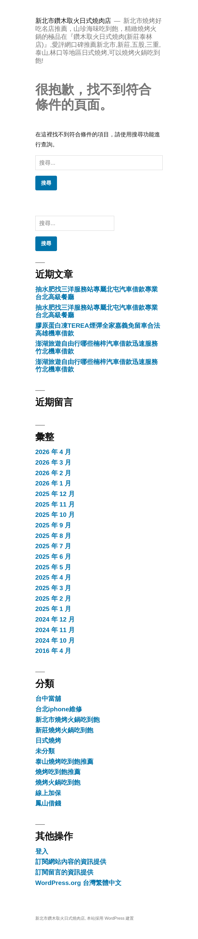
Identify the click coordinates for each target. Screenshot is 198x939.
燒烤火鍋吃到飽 (57, 782)
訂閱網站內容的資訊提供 (70, 861)
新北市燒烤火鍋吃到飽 (67, 719)
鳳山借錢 (48, 803)
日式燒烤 (48, 740)
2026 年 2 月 (53, 473)
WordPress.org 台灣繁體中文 (78, 882)
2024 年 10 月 (55, 640)
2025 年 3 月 (53, 587)
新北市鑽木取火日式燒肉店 (73, 20)
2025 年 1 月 (53, 608)
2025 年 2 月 (53, 598)
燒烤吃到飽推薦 (57, 771)
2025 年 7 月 (53, 546)
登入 (41, 851)
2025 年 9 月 (53, 525)
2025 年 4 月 (53, 577)
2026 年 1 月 (53, 483)
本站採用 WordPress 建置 (110, 918)
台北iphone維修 (58, 709)
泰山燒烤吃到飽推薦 (64, 761)
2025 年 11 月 (55, 504)
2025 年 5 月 (53, 567)
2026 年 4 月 (53, 451)
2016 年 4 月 (53, 650)
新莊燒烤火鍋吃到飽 (64, 730)
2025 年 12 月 (55, 493)
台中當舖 (48, 698)
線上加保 (48, 793)
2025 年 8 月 (53, 535)
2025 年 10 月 (55, 514)
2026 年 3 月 (53, 462)
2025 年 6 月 (53, 556)
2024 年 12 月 (55, 619)
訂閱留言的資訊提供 (64, 872)
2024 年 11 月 (55, 629)
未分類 (45, 751)
